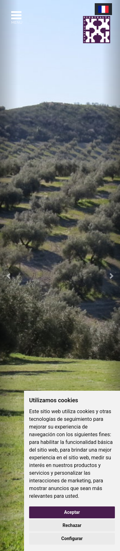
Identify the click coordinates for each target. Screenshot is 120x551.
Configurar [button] (72, 538)
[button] (9, 275)
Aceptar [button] (72, 512)
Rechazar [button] (72, 525)
